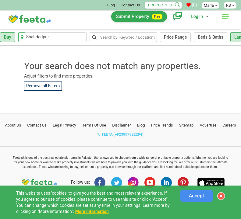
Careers (229, 125)
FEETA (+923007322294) (120, 134)
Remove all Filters (43, 85)
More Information (92, 211)
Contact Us (130, 5)
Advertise (208, 125)
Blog (111, 5)
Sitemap (186, 125)
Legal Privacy (64, 125)
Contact (37, 125)
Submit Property (139, 16)
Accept (196, 196)
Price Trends (162, 125)
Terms (94, 125)
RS (230, 5)
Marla (210, 5)
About (13, 125)
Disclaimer (121, 125)
